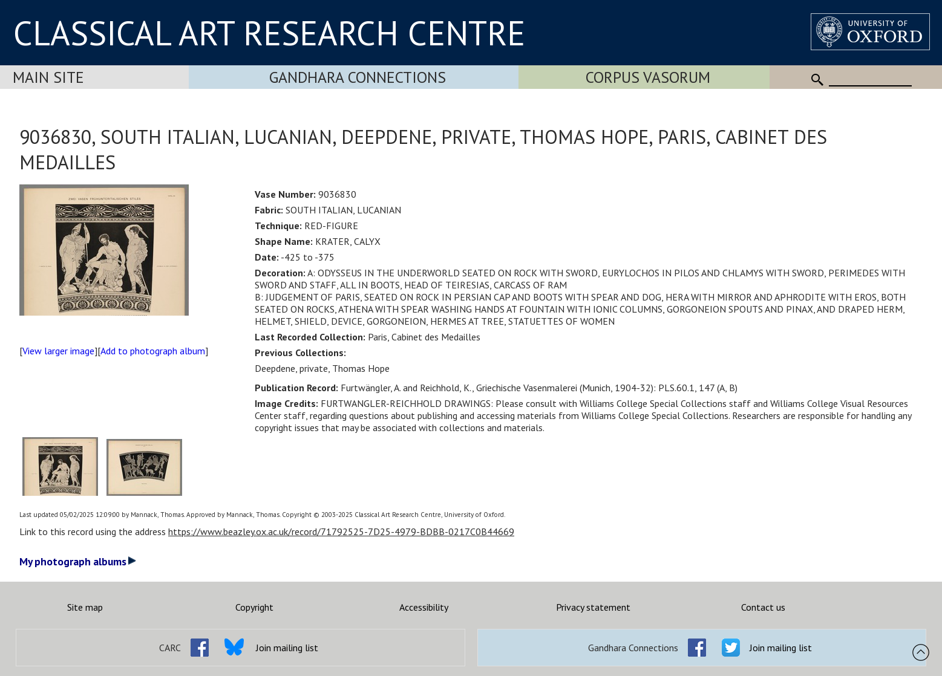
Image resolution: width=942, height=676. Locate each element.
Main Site (48, 77)
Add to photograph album (152, 351)
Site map (85, 607)
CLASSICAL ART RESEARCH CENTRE (269, 32)
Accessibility (423, 607)
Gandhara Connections (357, 77)
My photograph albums (77, 561)
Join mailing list (287, 648)
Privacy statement (593, 607)
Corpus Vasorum (648, 77)
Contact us (763, 607)
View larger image (58, 351)
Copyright (254, 607)
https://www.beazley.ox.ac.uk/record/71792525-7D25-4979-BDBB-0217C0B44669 (341, 531)
